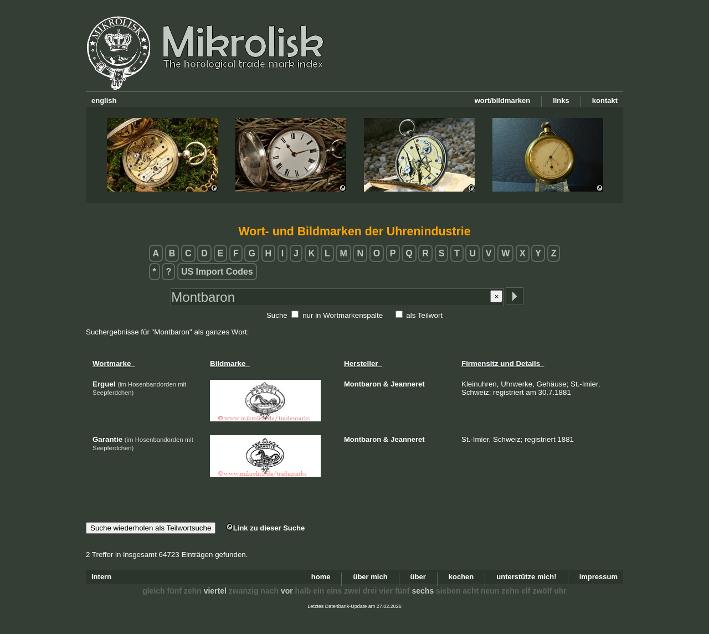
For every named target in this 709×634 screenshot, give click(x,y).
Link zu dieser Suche (265, 528)
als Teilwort (424, 315)
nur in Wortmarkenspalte (342, 315)
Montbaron (362, 384)
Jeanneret (407, 384)
